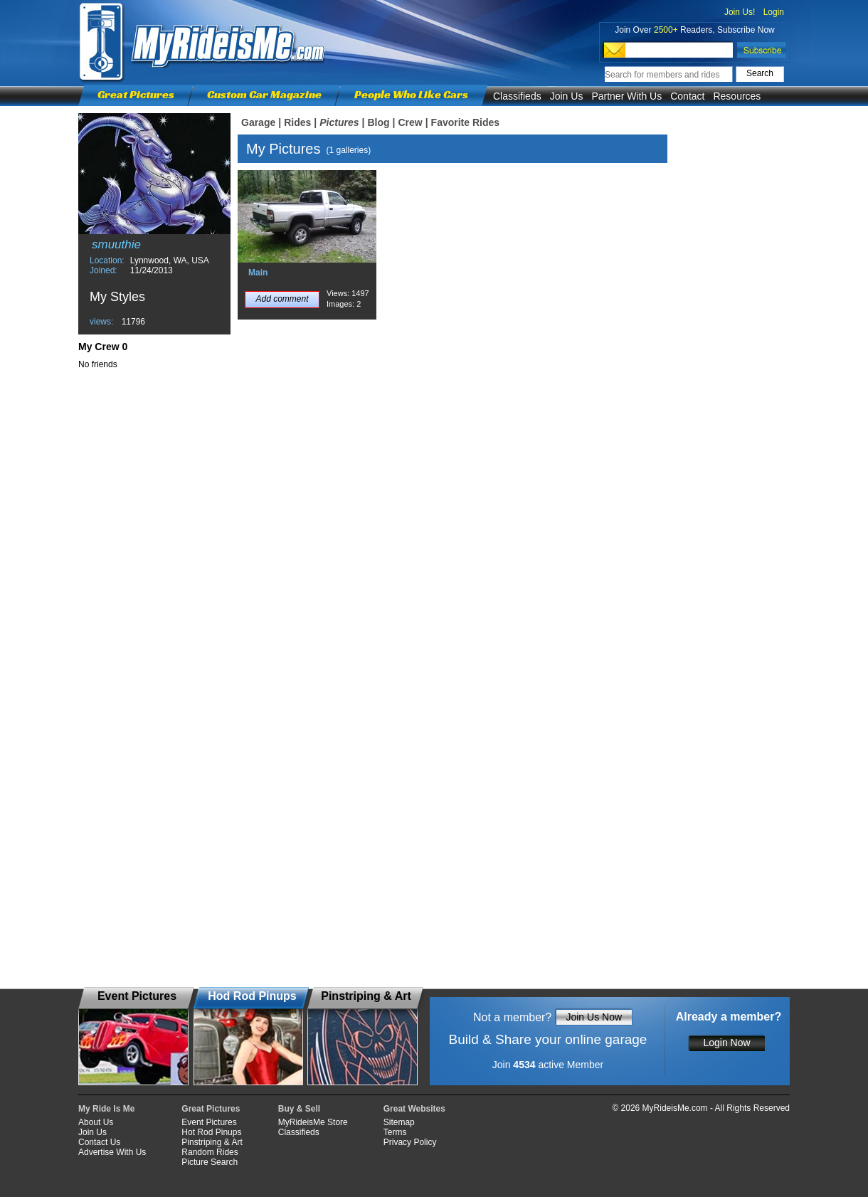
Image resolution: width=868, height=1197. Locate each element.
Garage (258, 122)
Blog (378, 122)
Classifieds (517, 96)
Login (773, 12)
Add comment (281, 299)
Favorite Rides (465, 122)
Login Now (726, 1042)
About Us (95, 1122)
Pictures (339, 122)
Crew (410, 122)
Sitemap (399, 1122)
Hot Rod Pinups (211, 1132)
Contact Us (99, 1142)
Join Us (566, 96)
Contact (687, 96)
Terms (395, 1132)
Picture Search (209, 1162)
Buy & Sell (299, 1109)
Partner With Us (626, 96)
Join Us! (739, 12)
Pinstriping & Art (211, 1142)
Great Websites (414, 1109)
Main (258, 273)
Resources (737, 96)
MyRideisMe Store (313, 1122)
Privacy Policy (410, 1142)
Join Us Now (594, 1017)
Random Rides (209, 1152)
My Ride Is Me (106, 1109)
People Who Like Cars (411, 94)
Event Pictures (208, 1122)
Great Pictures (135, 94)
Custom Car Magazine (264, 94)
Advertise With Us (112, 1152)
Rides (297, 122)
